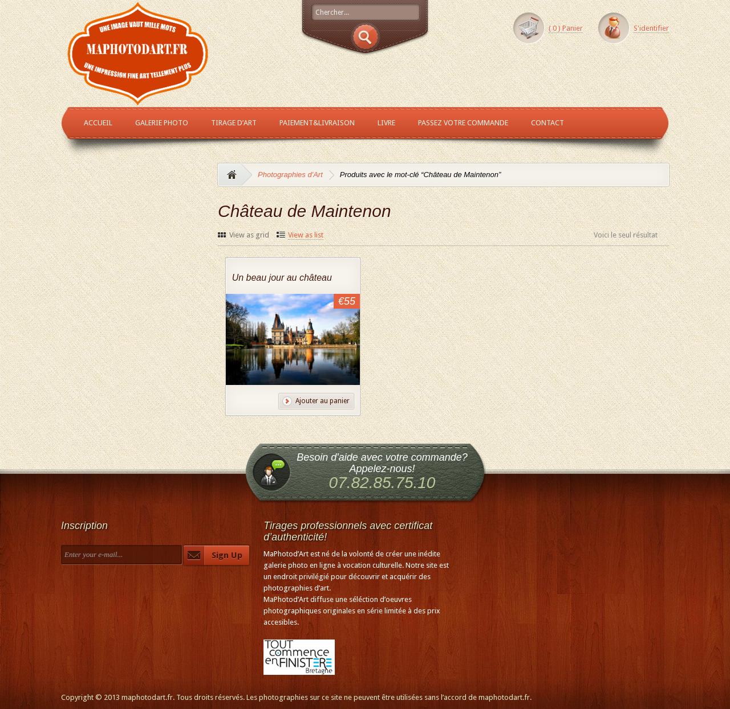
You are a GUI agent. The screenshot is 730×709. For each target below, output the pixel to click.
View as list (305, 235)
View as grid (249, 235)
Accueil (98, 122)
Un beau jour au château (282, 277)
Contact (547, 122)
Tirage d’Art (234, 122)
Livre (386, 122)
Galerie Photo (161, 122)
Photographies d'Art (290, 174)
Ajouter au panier (322, 401)
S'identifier (651, 28)
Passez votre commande (463, 122)
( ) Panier (566, 28)
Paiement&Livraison (317, 122)
